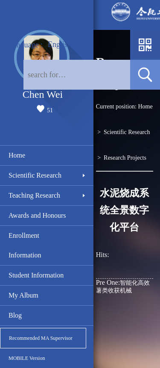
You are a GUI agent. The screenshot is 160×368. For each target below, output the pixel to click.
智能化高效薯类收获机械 (123, 286)
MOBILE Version (27, 358)
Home (17, 155)
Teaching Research (34, 195)
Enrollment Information (25, 245)
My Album (23, 295)
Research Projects (125, 158)
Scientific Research (35, 175)
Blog (15, 315)
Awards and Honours (37, 215)
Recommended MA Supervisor (41, 338)
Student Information (36, 275)
